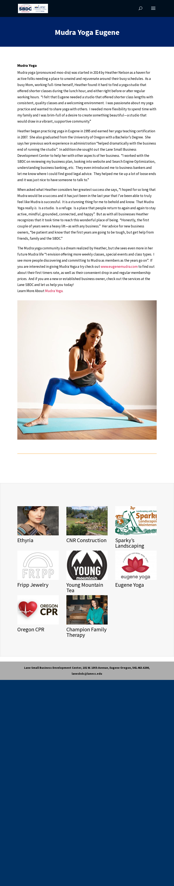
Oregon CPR (30, 629)
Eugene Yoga (129, 584)
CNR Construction (86, 540)
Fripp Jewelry (32, 584)
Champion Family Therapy (86, 632)
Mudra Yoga (54, 290)
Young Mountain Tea (84, 587)
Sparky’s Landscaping (129, 543)
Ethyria (25, 540)
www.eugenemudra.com (119, 266)
